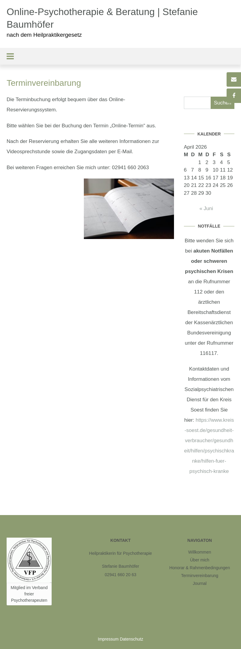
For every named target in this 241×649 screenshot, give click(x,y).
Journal (199, 583)
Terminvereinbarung (199, 575)
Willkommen (199, 552)
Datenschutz (131, 639)
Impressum (108, 639)
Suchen (222, 103)
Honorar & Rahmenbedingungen (199, 567)
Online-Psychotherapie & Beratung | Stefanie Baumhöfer (102, 18)
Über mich (199, 559)
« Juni (206, 208)
